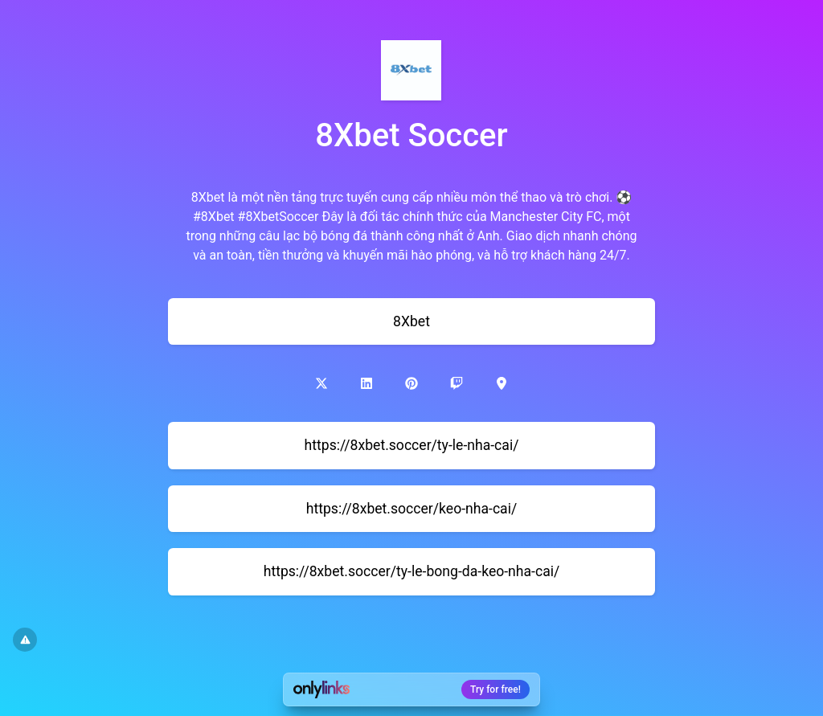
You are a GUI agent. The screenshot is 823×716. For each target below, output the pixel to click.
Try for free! (495, 689)
